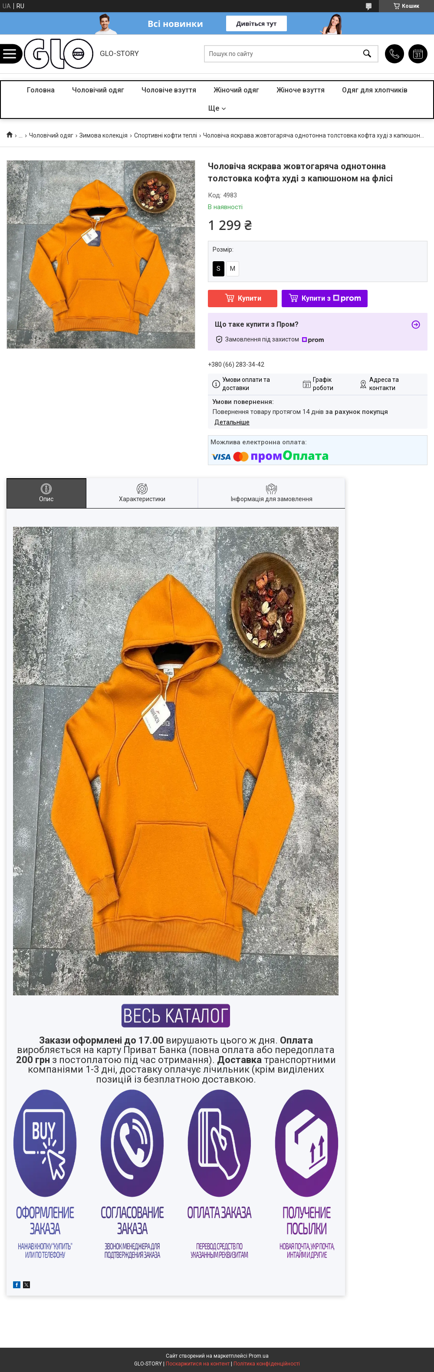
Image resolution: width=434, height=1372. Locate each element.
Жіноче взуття (300, 90)
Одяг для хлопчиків (375, 90)
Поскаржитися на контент (198, 1364)
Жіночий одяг (236, 90)
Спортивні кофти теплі (165, 135)
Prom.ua (259, 1356)
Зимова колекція (103, 135)
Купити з (331, 298)
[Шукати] (367, 54)
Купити (249, 298)
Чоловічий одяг (98, 90)
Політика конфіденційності (266, 1364)
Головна (41, 90)
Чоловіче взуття (168, 90)
